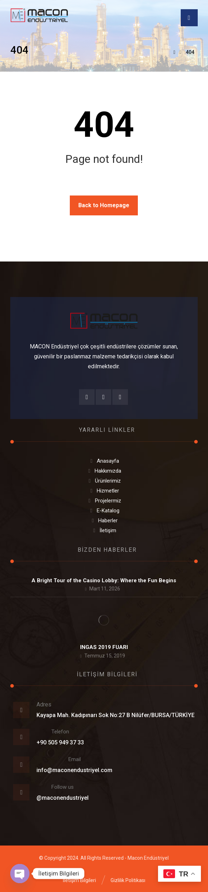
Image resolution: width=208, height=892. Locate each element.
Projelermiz (104, 500)
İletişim (103, 530)
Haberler (104, 520)
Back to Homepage (103, 205)
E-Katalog (104, 510)
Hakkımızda (103, 471)
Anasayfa (104, 461)
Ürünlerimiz (104, 481)
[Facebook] (87, 397)
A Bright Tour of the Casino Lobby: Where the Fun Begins (104, 580)
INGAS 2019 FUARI (104, 647)
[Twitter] (120, 397)
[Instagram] (103, 397)
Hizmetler (104, 491)
